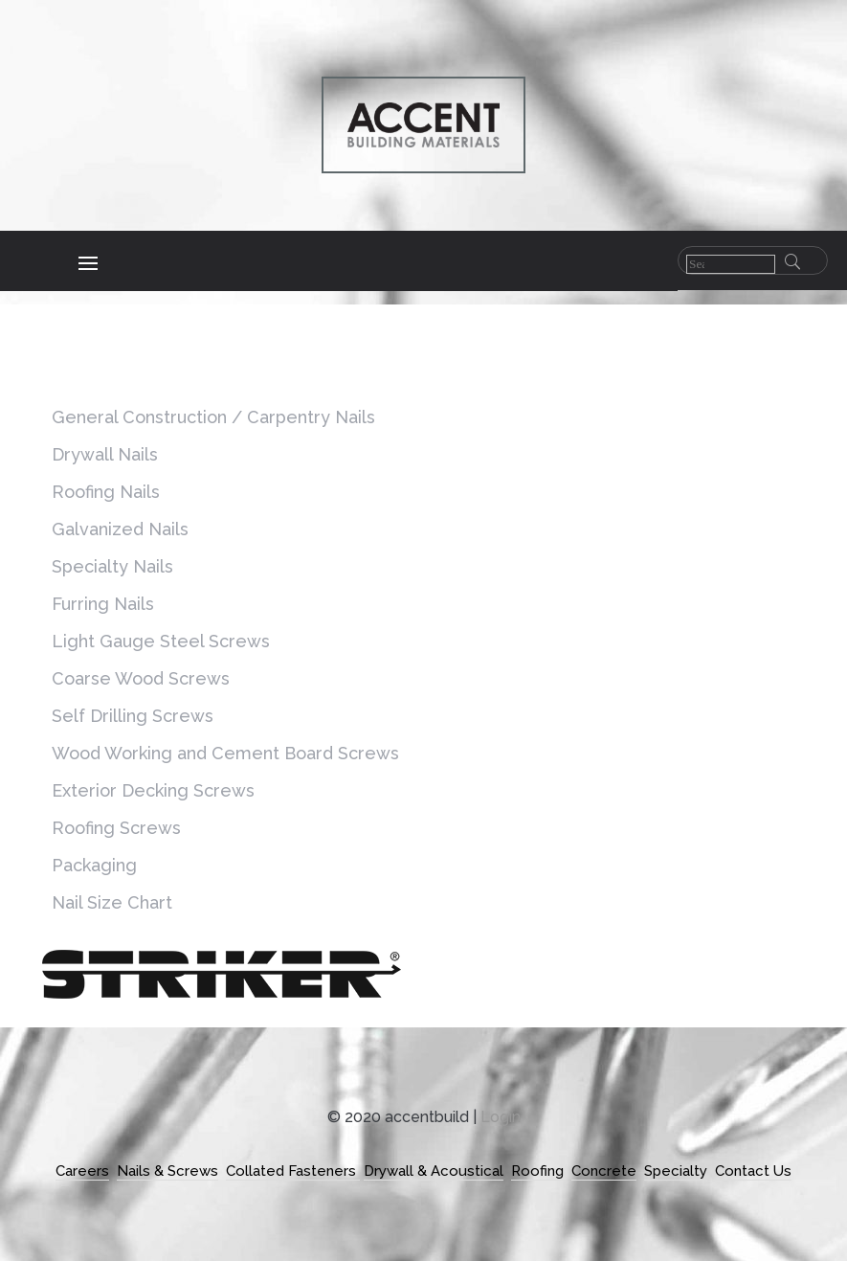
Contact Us (753, 1171)
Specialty (675, 1171)
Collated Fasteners (293, 1171)
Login (500, 1117)
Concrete (603, 1171)
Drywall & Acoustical (433, 1171)
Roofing (537, 1171)
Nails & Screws (167, 1171)
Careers (82, 1171)
